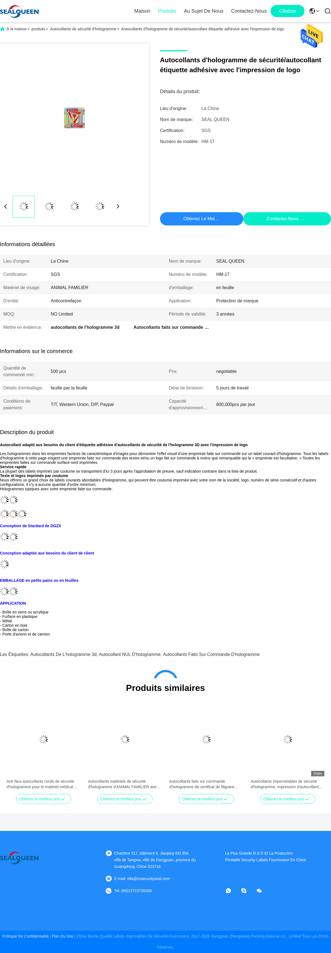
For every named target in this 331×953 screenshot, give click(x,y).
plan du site (62, 936)
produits (38, 29)
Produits (167, 11)
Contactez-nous (249, 11)
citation (287, 11)
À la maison (17, 29)
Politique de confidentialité (25, 936)
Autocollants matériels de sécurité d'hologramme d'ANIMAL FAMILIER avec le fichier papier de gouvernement (123, 784)
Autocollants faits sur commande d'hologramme (211, 654)
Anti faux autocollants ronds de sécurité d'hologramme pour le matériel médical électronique (40, 784)
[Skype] (248, 890)
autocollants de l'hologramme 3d (63, 654)
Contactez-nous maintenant (294, 218)
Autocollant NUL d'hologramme (130, 654)
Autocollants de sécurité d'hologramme (83, 29)
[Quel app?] (232, 890)
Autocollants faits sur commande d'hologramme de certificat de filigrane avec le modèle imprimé (201, 784)
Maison (142, 11)
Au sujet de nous (203, 11)
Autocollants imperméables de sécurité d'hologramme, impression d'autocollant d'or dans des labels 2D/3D (285, 784)
